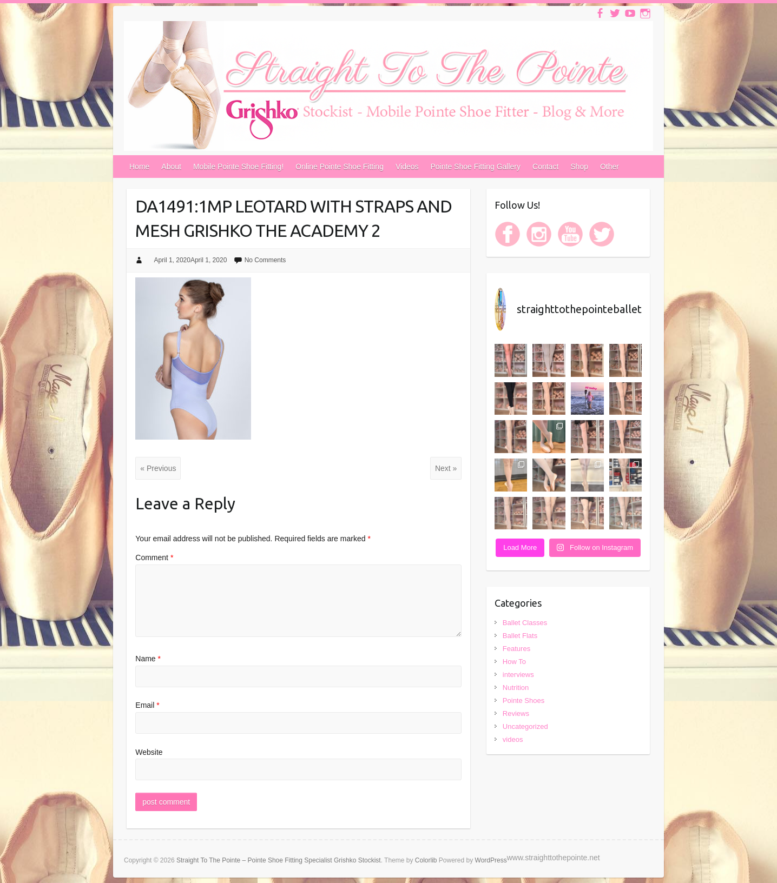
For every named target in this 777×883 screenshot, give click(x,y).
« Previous (158, 468)
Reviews (516, 713)
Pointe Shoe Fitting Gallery (476, 166)
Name (148, 658)
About (171, 166)
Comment (154, 557)
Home (139, 166)
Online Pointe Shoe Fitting (339, 166)
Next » (446, 468)
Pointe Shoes (523, 700)
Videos (407, 166)
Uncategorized (525, 726)
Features (516, 649)
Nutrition (516, 687)
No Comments (265, 260)
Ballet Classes (525, 623)
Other (609, 166)
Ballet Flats (520, 636)
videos (513, 739)
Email (147, 705)
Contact (545, 166)
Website (148, 752)
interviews (518, 674)
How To (514, 662)
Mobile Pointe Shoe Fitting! (238, 166)
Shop (579, 166)
